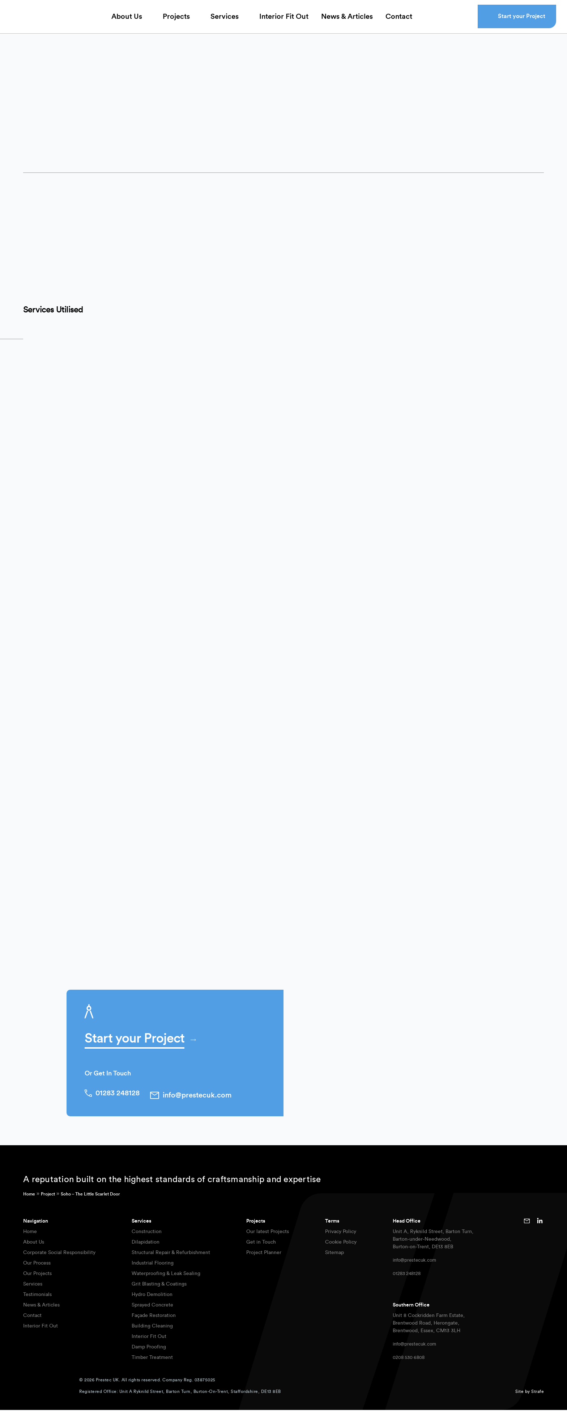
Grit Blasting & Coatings (159, 1285)
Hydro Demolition (152, 1295)
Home (29, 1195)
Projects (176, 21)
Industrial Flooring (153, 1264)
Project (48, 1195)
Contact (398, 21)
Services (224, 21)
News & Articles (347, 21)
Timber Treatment (152, 1358)
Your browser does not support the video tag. (414, 302)
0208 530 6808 (411, 1358)
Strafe (537, 1392)
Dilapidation (145, 1243)
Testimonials (37, 1295)
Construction (147, 1232)
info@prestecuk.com (416, 1261)
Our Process (37, 1264)
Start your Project (521, 21)
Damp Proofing (149, 1348)
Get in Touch (261, 1243)
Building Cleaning (152, 1327)
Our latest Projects (267, 1232)
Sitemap (334, 1253)
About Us (126, 21)
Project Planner (263, 1253)
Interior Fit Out (283, 21)
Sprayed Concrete (152, 1306)
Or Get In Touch (108, 1078)
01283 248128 (408, 1274)
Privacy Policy (340, 1232)
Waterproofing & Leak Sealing (166, 1274)
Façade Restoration (154, 1316)
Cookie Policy (341, 1243)
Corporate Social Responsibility (59, 1253)
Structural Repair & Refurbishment (171, 1253)
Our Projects (37, 1274)
